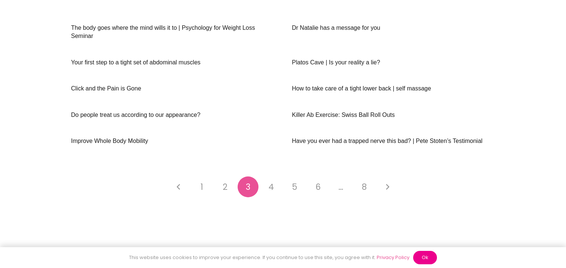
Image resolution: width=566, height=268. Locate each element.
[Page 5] (294, 186)
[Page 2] (225, 186)
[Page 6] (318, 186)
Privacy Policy (393, 257)
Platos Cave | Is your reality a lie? (336, 62)
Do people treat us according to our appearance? (135, 115)
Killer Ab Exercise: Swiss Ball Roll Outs (343, 115)
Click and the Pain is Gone (106, 88)
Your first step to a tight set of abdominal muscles (135, 62)
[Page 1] (202, 186)
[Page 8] (364, 186)
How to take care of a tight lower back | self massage (361, 88)
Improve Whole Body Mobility (109, 141)
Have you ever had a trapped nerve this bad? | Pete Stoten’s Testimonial (387, 141)
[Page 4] (271, 186)
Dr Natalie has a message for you (336, 28)
